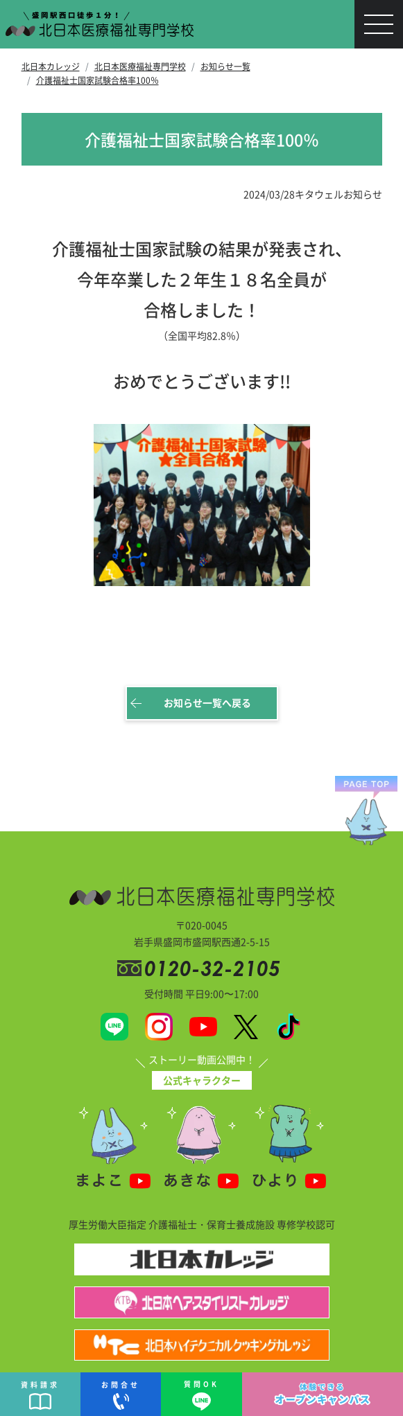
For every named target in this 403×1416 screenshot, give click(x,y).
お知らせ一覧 (225, 66)
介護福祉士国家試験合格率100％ (97, 80)
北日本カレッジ (51, 66)
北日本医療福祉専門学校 (140, 66)
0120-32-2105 (215, 968)
